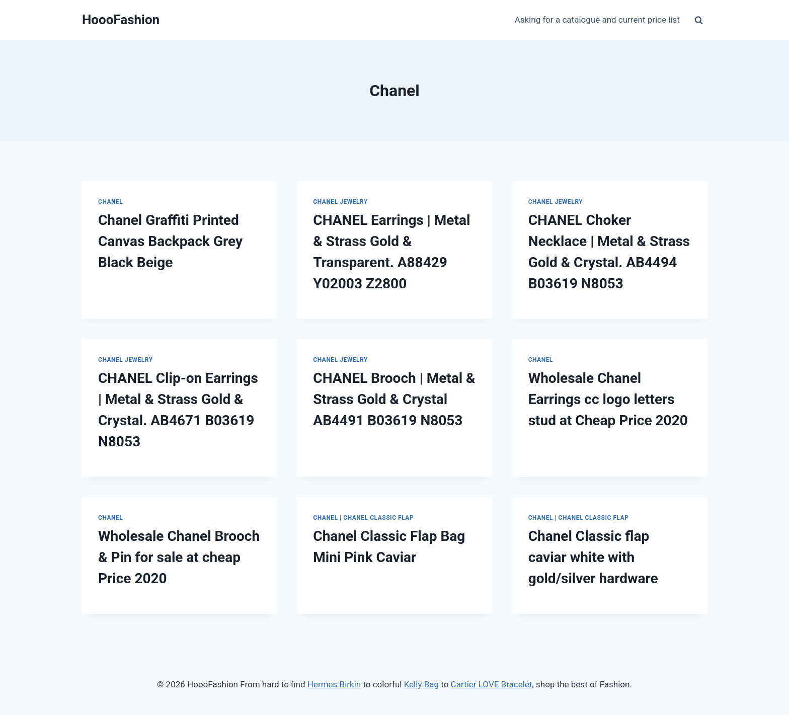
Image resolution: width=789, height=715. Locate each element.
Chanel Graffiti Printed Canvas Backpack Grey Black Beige (170, 241)
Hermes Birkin (334, 684)
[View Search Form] (698, 20)
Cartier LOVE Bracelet (491, 684)
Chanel (110, 201)
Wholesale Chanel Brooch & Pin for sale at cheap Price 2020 (179, 557)
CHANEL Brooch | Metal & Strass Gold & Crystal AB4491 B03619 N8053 (394, 399)
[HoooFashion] (121, 20)
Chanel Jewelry (340, 201)
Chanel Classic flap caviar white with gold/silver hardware (593, 557)
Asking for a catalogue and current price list (597, 20)
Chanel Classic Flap (378, 517)
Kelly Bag (421, 684)
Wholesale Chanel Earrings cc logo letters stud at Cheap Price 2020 (608, 399)
